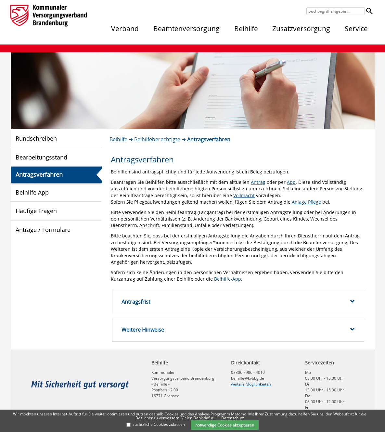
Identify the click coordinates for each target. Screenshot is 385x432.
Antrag (258, 182)
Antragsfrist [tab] (238, 301)
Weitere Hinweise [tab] (238, 329)
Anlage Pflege (306, 202)
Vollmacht (244, 195)
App (291, 182)
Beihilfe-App (227, 279)
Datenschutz (232, 418)
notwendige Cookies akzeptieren (224, 424)
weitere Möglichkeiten (251, 384)
